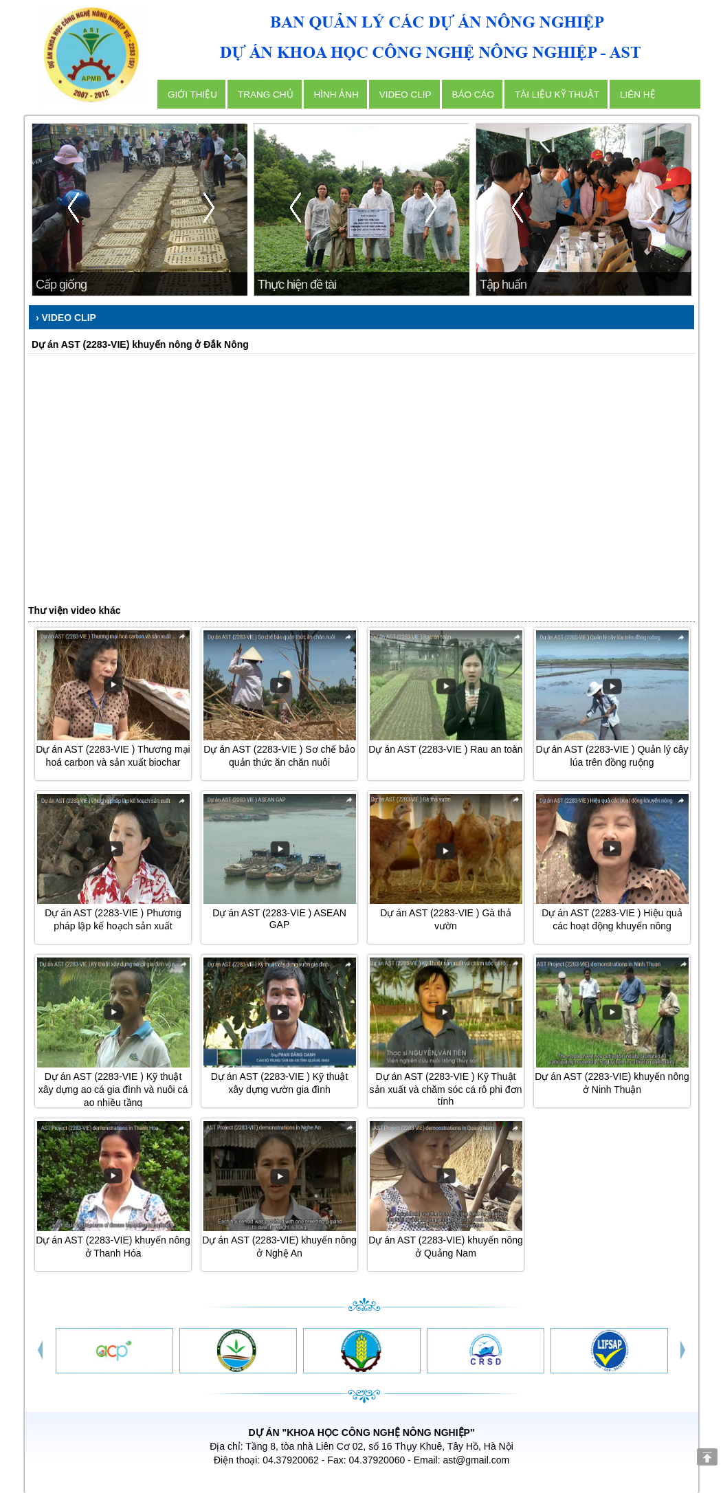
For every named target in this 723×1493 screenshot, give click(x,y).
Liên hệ (638, 94)
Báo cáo (473, 94)
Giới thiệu (192, 94)
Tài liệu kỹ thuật (557, 94)
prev (72, 208)
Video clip (405, 94)
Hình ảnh (336, 94)
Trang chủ (265, 94)
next (207, 208)
